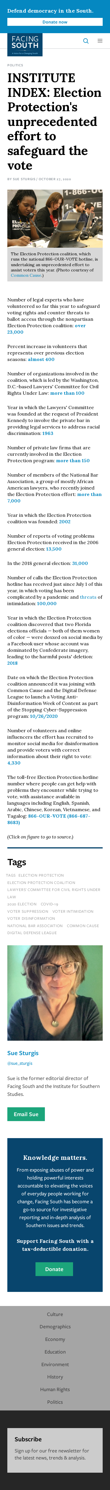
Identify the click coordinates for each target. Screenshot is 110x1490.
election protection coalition (41, 882)
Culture (55, 1314)
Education (55, 1351)
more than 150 (73, 460)
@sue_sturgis (19, 1063)
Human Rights (55, 1389)
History (55, 1376)
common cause (83, 925)
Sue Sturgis (24, 179)
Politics (15, 65)
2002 (64, 521)
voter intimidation (73, 911)
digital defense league (32, 932)
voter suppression (27, 911)
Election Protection (41, 875)
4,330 (14, 763)
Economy (55, 1339)
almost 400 (41, 359)
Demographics (55, 1326)
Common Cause (26, 275)
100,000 (47, 603)
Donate (54, 1269)
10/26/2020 (44, 716)
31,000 (80, 563)
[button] (100, 40)
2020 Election (22, 904)
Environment (55, 1364)
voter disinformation (31, 918)
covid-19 (49, 904)
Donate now (55, 22)
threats (88, 597)
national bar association (35, 925)
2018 (12, 663)
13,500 (54, 549)
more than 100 (67, 393)
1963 (48, 433)
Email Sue (26, 1114)
